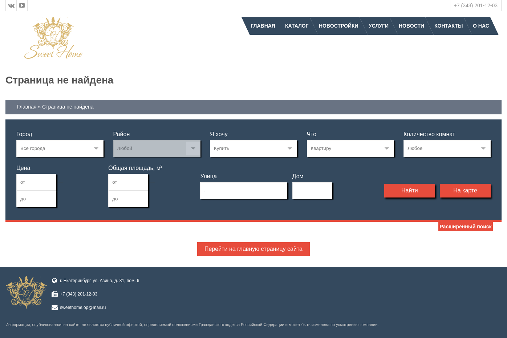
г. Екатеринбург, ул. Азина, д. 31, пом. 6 (99, 280)
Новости (411, 26)
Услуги (379, 26)
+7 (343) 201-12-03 (476, 5)
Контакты (448, 26)
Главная (263, 26)
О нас (481, 26)
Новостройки (338, 26)
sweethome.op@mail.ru (83, 307)
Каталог (297, 26)
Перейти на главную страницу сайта (253, 249)
